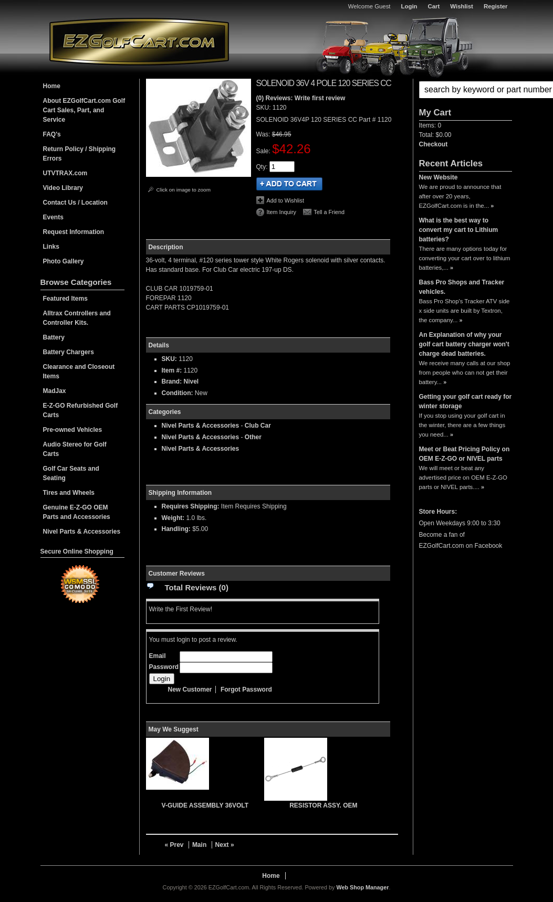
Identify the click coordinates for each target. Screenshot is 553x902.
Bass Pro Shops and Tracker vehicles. (462, 287)
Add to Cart (289, 183)
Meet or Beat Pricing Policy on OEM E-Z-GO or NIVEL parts (464, 453)
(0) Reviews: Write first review (301, 98)
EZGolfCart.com (139, 41)
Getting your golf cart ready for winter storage (465, 401)
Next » (224, 844)
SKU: (264, 107)
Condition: (177, 393)
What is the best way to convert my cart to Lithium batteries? (458, 230)
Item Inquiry (281, 212)
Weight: (173, 518)
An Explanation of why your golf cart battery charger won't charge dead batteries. (464, 344)
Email (157, 656)
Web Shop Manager (362, 887)
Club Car (258, 425)
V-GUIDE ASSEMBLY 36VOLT (205, 805)
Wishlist (461, 6)
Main (199, 844)
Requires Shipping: (191, 506)
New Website (438, 177)
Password (164, 667)
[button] (465, 89)
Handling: (176, 529)
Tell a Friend (329, 212)
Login (409, 6)
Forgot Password (246, 689)
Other (253, 437)
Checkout (433, 144)
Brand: (172, 381)
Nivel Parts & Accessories (200, 425)
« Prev (174, 844)
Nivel (191, 381)
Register (496, 6)
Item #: (173, 370)
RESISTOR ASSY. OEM (323, 805)
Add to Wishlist (285, 200)
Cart (434, 6)
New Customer (190, 689)
